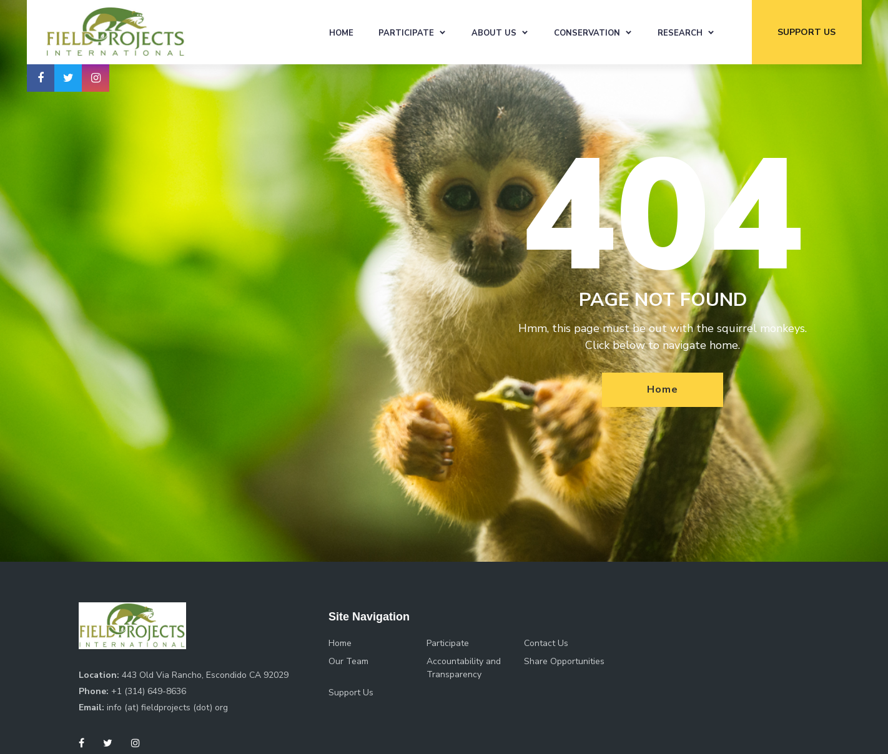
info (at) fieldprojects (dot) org (167, 707)
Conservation (587, 33)
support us (806, 32)
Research (680, 33)
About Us (493, 33)
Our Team (348, 661)
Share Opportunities (564, 661)
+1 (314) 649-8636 (148, 691)
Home (341, 33)
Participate (406, 33)
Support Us (350, 692)
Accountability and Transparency (464, 667)
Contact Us (546, 643)
